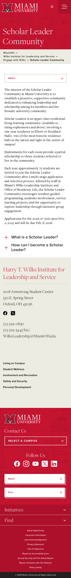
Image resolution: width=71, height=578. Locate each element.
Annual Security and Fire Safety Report (35, 558)
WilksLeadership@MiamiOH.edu (29, 335)
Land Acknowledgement (35, 540)
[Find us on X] (44, 463)
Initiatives (13, 509)
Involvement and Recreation (20, 375)
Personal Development (17, 387)
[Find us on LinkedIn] (54, 463)
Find (8, 520)
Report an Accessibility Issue (35, 553)
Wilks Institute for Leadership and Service (29, 56)
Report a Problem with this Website (35, 563)
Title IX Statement (35, 549)
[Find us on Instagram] (26, 463)
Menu (11, 78)
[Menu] (64, 7)
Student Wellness (13, 369)
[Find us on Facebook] (17, 463)
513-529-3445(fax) (16, 329)
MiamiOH (8, 52)
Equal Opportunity (35, 530)
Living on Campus (14, 363)
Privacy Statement (35, 544)
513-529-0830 (13, 323)
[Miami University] (19, 8)
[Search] (52, 7)
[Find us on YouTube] (35, 463)
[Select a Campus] (35, 441)
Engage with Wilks (14, 60)
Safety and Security (15, 381)
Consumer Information (35, 535)
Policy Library (35, 567)
